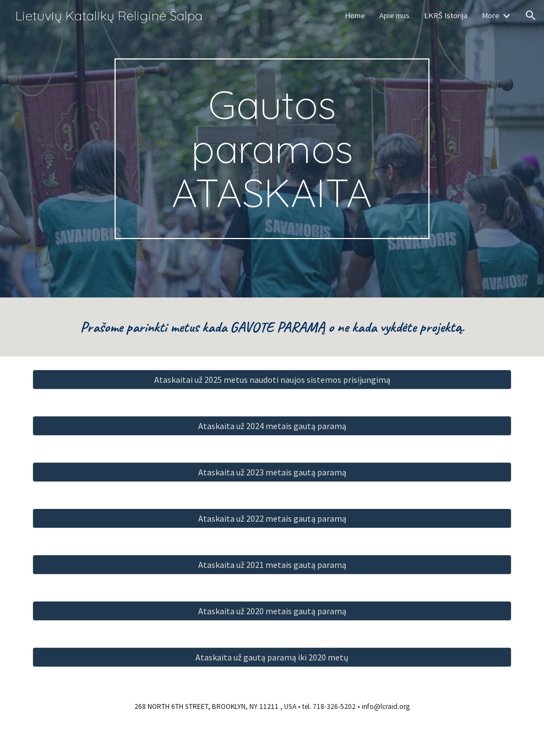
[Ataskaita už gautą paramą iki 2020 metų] (272, 657)
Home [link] (355, 15)
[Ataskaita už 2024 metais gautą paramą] (272, 426)
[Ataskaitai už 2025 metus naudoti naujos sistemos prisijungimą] (272, 379)
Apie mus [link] (394, 15)
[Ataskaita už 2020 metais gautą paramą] (272, 611)
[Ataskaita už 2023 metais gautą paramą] (272, 472)
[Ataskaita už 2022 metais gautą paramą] (272, 518)
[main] (272, 148)
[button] (531, 15)
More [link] (490, 15)
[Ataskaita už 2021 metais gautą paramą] (272, 565)
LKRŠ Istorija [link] (445, 15)
